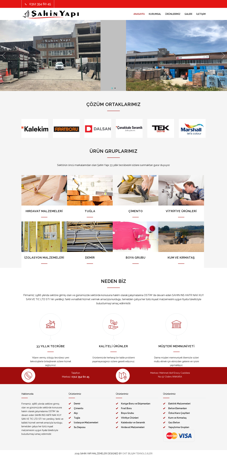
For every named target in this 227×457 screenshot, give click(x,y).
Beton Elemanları (177, 408)
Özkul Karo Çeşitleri (179, 413)
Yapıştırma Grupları (178, 427)
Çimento (78, 408)
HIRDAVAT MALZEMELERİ (44, 211)
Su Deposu (79, 427)
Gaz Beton (174, 422)
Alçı (76, 413)
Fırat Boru (126, 408)
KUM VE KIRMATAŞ (181, 257)
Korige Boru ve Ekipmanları (135, 403)
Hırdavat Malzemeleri (133, 427)
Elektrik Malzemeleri (179, 403)
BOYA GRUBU (135, 257)
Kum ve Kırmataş (177, 418)
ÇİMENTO (135, 211)
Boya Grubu (127, 413)
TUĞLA (90, 211)
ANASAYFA (139, 14)
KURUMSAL (155, 14)
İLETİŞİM (201, 14)
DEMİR (90, 257)
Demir (77, 403)
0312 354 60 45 (40, 4)
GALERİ (188, 14)
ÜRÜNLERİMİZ (172, 14)
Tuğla (77, 418)
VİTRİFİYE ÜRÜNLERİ (181, 211)
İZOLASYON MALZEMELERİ (44, 257)
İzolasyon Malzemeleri (86, 422)
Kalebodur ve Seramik (133, 422)
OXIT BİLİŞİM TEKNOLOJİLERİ (137, 453)
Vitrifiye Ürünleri (130, 418)
